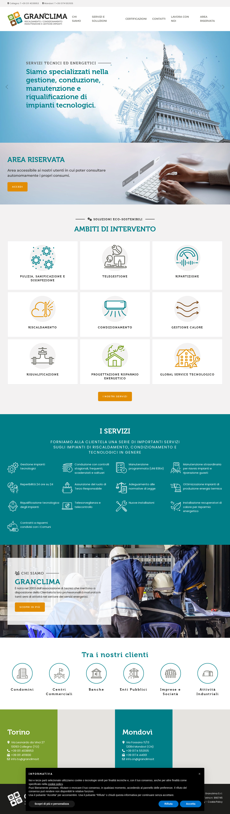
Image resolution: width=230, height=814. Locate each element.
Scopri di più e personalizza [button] (52, 803)
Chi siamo (76, 18)
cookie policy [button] (55, 784)
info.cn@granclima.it (140, 759)
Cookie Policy (215, 801)
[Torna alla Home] (37, 19)
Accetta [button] (190, 803)
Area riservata (207, 18)
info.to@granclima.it (25, 759)
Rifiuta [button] (168, 803)
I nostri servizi (115, 396)
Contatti (158, 18)
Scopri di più (30, 607)
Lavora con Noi (180, 18)
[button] (7, 87)
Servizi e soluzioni (99, 18)
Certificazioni (136, 18)
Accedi (17, 186)
